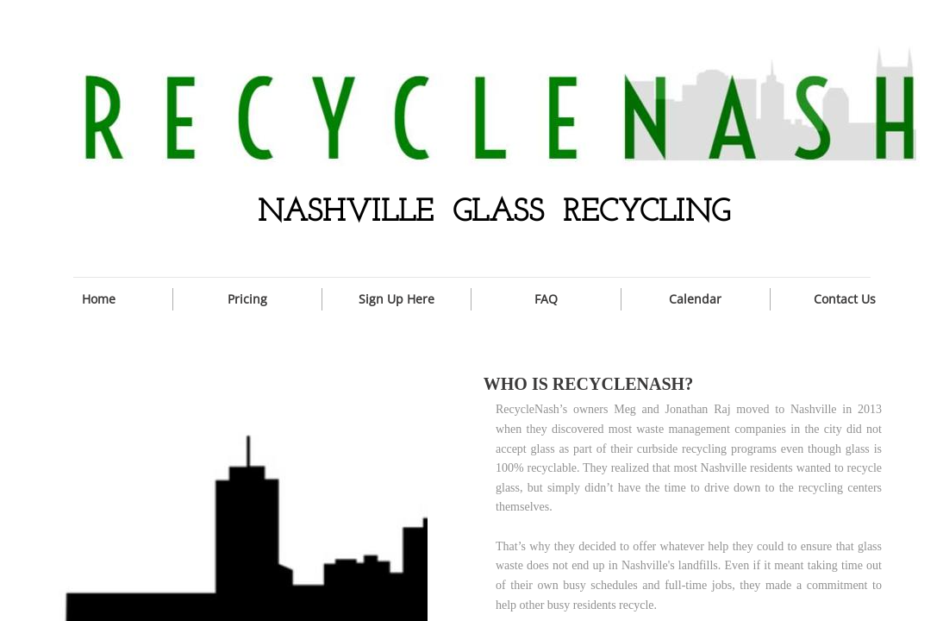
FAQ (546, 299)
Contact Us (845, 299)
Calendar (695, 299)
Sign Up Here (396, 299)
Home (99, 299)
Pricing (247, 299)
